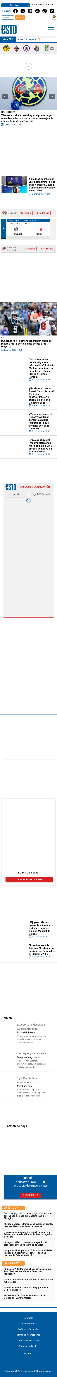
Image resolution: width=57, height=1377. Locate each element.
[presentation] (52, 48)
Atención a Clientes (28, 1346)
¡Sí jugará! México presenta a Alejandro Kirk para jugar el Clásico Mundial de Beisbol (26, 1243)
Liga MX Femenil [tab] (41, 494)
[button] (5, 96)
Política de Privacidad (28, 1329)
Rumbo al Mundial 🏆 (29, 39)
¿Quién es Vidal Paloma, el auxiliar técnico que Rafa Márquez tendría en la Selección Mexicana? (27, 1271)
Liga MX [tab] (15, 494)
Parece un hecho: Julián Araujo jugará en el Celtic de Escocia (26, 1288)
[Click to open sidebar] (51, 30)
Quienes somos (28, 1323)
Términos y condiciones (28, 1335)
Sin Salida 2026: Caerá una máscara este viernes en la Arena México (24, 1296)
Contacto (28, 1318)
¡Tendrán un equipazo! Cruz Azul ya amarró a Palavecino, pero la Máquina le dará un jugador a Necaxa (28, 1234)
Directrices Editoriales (28, 1340)
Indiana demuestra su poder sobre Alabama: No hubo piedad (28, 1280)
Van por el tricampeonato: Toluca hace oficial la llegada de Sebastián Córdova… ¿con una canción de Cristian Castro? (28, 1253)
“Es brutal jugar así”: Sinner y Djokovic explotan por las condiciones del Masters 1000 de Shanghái (28, 1216)
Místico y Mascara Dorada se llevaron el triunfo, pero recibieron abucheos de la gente (28, 1225)
